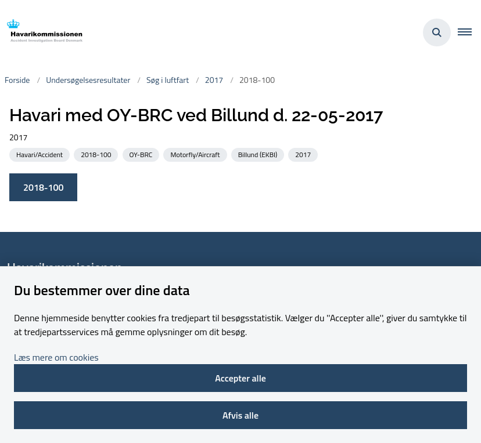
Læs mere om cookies (56, 357)
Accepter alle (240, 378)
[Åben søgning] (437, 32)
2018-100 (43, 187)
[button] (469, 32)
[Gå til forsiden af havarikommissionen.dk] (41, 32)
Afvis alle (240, 415)
